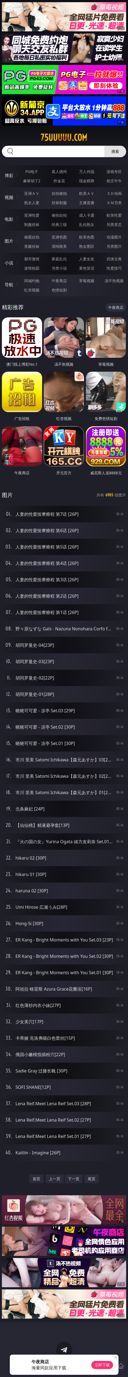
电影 (9, 219)
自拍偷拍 (59, 193)
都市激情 (31, 258)
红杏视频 (31, 290)
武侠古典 (114, 258)
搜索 (115, 151)
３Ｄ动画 (114, 193)
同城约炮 (31, 280)
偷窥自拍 (31, 237)
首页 (36, 1178)
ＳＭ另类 (114, 202)
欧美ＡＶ (86, 193)
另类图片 (114, 246)
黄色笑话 (86, 268)
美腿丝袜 (31, 246)
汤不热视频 (114, 280)
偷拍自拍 (59, 215)
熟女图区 (86, 246)
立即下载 (102, 1364)
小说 (9, 263)
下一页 (73, 1178)
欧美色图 (86, 237)
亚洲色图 (59, 237)
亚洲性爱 (31, 215)
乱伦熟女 (86, 224)
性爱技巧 (114, 268)
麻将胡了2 (31, 180)
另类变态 (114, 224)
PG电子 (31, 171)
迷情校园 (31, 268)
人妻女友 (86, 258)
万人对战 (86, 171)
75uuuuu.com (63, 137)
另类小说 (59, 268)
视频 (9, 197)
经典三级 (59, 224)
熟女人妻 (31, 202)
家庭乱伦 (59, 258)
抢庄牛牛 (114, 180)
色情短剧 (59, 290)
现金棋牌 (86, 180)
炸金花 (59, 180)
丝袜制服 (59, 202)
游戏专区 (114, 171)
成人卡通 (86, 215)
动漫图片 (114, 237)
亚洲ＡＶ (31, 193)
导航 (9, 285)
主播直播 (86, 202)
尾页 (91, 1178)
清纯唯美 (59, 246)
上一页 (54, 1178)
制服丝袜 (31, 224)
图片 (9, 241)
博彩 (9, 175)
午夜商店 (59, 280)
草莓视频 (86, 280)
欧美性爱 (114, 215)
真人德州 (59, 171)
